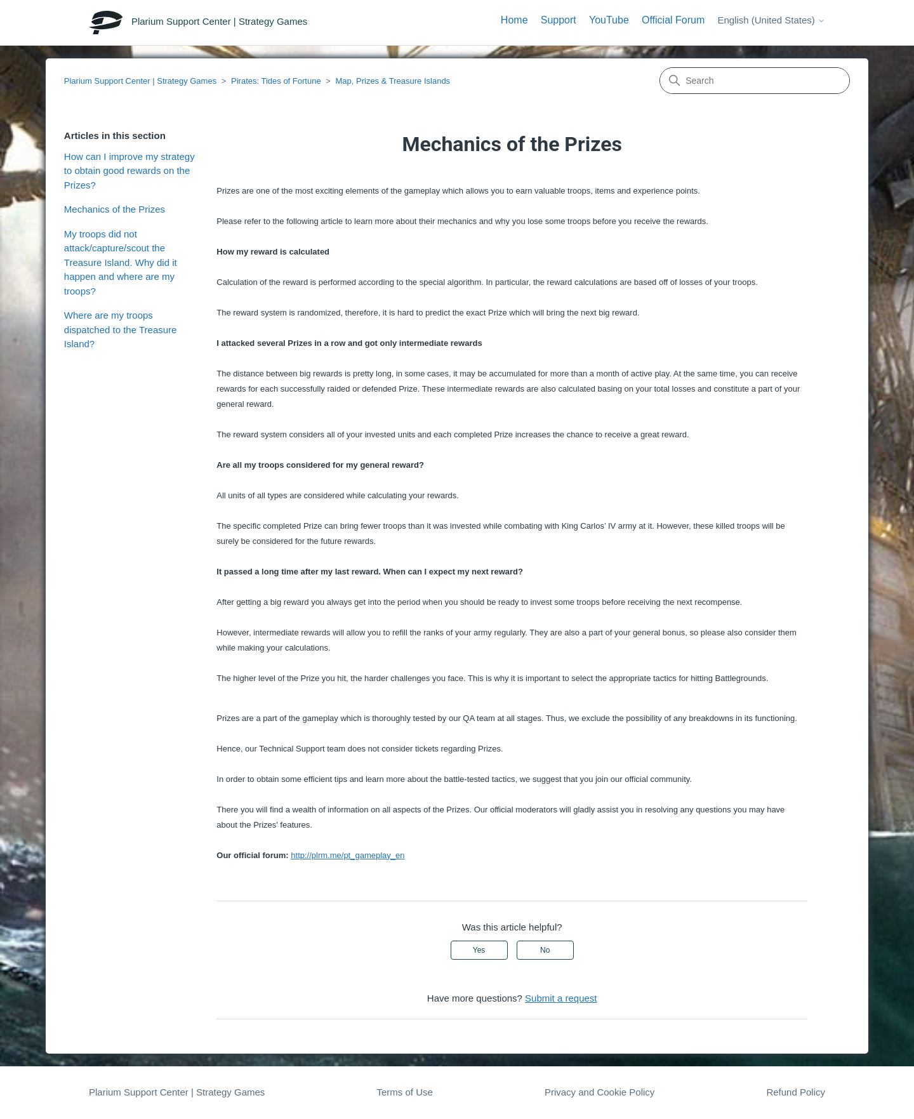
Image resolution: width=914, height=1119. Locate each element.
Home (514, 20)
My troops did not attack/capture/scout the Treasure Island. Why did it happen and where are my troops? (120, 262)
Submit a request (561, 998)
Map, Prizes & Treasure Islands (392, 81)
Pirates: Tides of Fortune (276, 81)
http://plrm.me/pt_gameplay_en (347, 855)
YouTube (609, 20)
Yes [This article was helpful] (479, 950)
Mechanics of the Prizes (114, 209)
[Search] (754, 80)
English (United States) (771, 20)
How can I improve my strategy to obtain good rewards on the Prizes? (129, 170)
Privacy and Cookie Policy (599, 1092)
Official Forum (673, 20)
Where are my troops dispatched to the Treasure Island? (120, 329)
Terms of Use (404, 1092)
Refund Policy (795, 1092)
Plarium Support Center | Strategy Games (140, 81)
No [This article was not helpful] (545, 950)
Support (558, 20)
